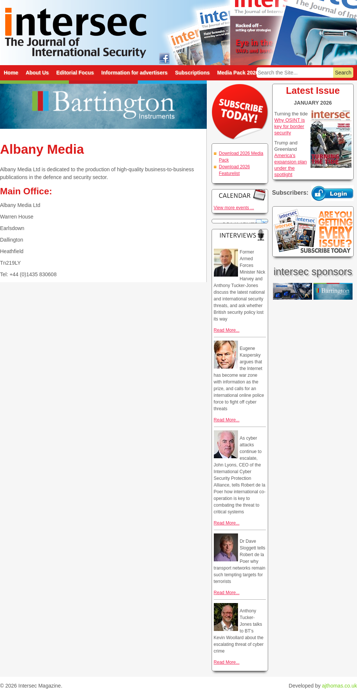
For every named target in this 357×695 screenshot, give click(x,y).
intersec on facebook (164, 58)
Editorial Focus (75, 73)
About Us (37, 73)
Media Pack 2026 (237, 73)
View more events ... (234, 207)
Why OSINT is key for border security (289, 126)
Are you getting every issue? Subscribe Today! (313, 231)
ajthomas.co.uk (339, 686)
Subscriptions (192, 73)
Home (11, 73)
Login (332, 193)
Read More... (226, 330)
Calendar (240, 194)
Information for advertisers (134, 73)
